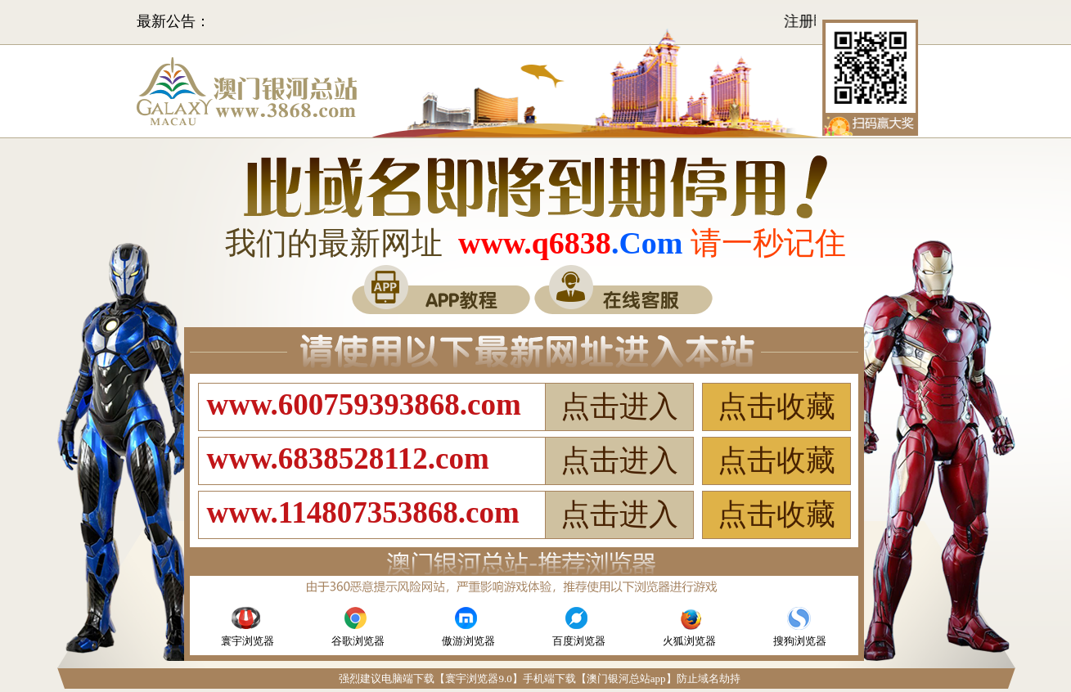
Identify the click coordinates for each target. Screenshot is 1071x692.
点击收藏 (776, 406)
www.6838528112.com (348, 458)
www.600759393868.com (364, 404)
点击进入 (619, 406)
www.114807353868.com (363, 512)
